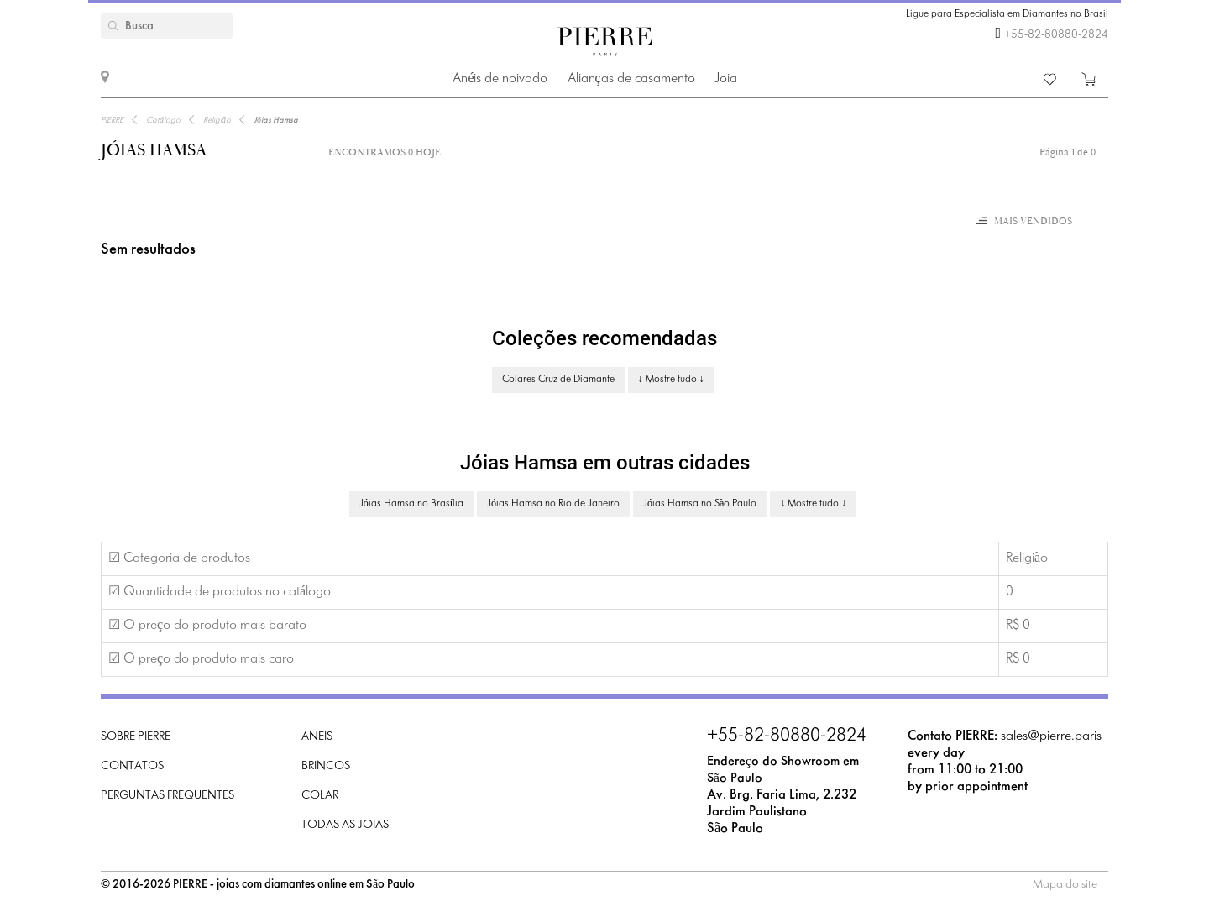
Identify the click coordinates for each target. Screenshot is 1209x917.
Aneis (316, 736)
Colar (319, 795)
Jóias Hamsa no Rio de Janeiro (553, 504)
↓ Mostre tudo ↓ (671, 380)
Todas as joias (345, 825)
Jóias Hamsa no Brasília (411, 504)
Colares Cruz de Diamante (558, 380)
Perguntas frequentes (167, 795)
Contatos (132, 766)
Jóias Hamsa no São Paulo (699, 504)
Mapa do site (1065, 884)
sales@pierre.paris (1051, 736)
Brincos (325, 766)
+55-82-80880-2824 (1056, 34)
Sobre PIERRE (135, 736)
